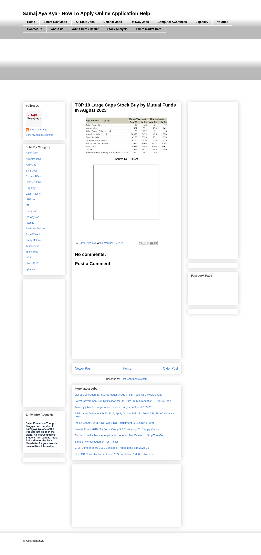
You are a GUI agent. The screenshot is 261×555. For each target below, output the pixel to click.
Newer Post (83, 368)
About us (57, 29)
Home (31, 22)
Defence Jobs (112, 22)
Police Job (31, 211)
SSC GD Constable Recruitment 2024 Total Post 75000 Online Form (115, 454)
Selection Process (35, 228)
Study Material (34, 240)
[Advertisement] (130, 67)
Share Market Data (148, 29)
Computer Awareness (172, 22)
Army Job (31, 164)
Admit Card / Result (85, 29)
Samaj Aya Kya (38, 129)
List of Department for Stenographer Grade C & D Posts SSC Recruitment (118, 394)
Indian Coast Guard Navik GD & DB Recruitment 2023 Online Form (114, 422)
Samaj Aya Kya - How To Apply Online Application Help (86, 13)
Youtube (222, 22)
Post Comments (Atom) (134, 378)
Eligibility (202, 22)
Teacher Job (32, 246)
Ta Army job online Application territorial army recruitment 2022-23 (113, 407)
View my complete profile (39, 134)
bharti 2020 (32, 263)
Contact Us (34, 29)
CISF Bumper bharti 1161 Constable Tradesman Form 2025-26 (112, 447)
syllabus (30, 269)
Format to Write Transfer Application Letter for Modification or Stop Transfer (119, 435)
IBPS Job (31, 199)
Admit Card (32, 153)
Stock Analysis (117, 29)
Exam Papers (33, 193)
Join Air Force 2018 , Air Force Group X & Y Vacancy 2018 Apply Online (117, 429)
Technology (32, 251)
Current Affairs (33, 176)
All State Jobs (85, 22)
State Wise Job (34, 234)
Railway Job (32, 217)
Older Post (170, 368)
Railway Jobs (140, 22)
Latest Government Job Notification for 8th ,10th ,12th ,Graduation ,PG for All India (123, 401)
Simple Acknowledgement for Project (96, 441)
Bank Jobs (31, 170)
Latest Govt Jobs (55, 22)
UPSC (29, 257)
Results (30, 222)
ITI (27, 205)
